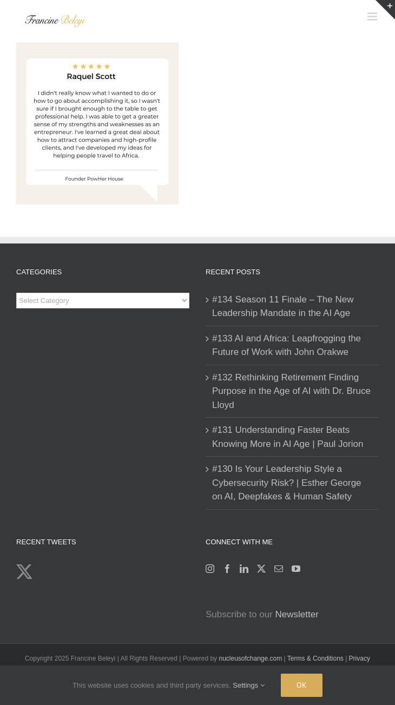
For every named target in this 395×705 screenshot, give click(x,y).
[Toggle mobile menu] (373, 16)
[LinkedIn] (244, 568)
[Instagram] (210, 568)
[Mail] (278, 568)
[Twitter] (261, 568)
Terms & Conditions (316, 658)
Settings (249, 685)
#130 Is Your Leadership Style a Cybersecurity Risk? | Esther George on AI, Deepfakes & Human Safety (286, 483)
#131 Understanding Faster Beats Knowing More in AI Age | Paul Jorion (287, 437)
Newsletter (297, 614)
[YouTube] (296, 568)
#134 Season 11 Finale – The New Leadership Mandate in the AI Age (282, 306)
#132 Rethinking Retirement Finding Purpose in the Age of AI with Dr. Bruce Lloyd (291, 391)
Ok (302, 685)
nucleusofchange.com (250, 658)
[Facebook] (227, 568)
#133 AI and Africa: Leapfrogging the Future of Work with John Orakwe (286, 345)
